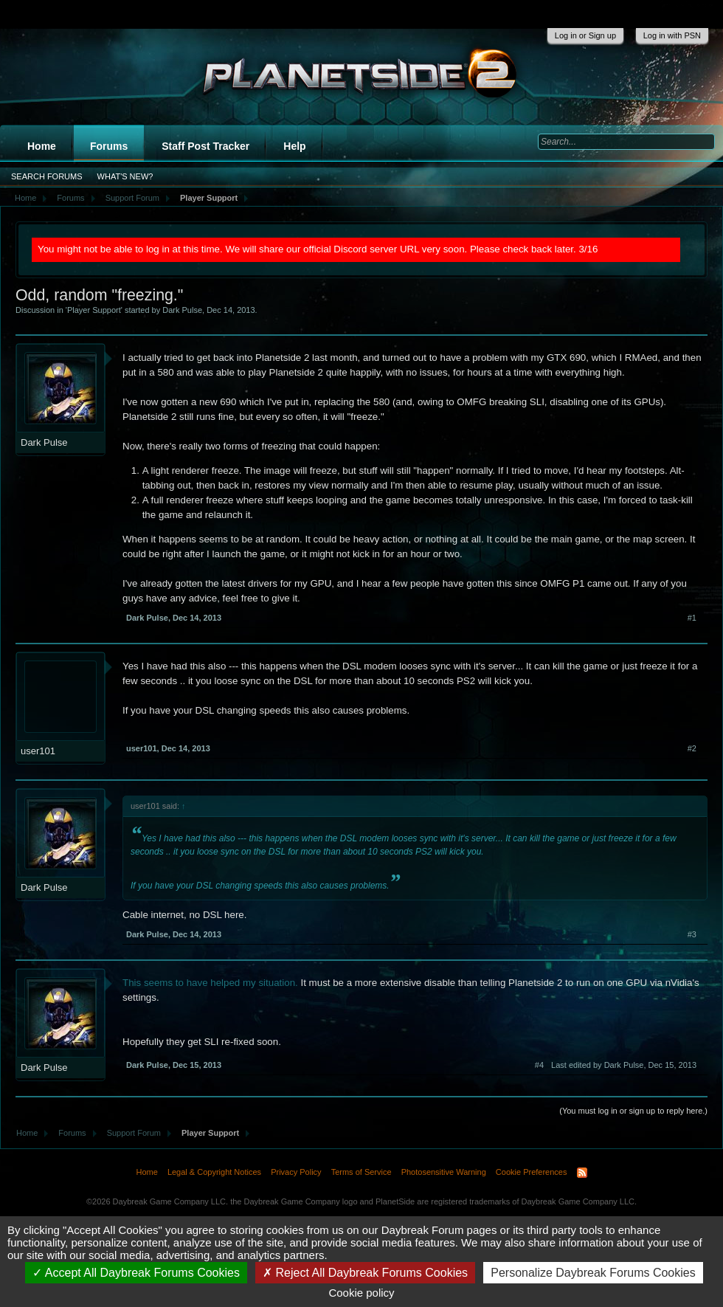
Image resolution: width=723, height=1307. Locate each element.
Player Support (94, 310)
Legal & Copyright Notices (214, 1172)
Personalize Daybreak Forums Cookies (593, 1272)
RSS (582, 1173)
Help (294, 146)
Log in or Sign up (585, 35)
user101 (38, 750)
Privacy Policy (296, 1172)
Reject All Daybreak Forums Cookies (365, 1272)
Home (41, 146)
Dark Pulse (182, 310)
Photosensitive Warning (443, 1172)
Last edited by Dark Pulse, (623, 1065)
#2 (692, 748)
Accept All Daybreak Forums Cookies (136, 1272)
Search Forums (47, 176)
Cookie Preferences (531, 1172)
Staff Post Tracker (205, 146)
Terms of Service (361, 1172)
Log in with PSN (672, 35)
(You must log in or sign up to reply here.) (633, 1110)
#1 (692, 617)
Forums (109, 146)
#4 (539, 1065)
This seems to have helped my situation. (210, 982)
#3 (692, 934)
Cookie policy (361, 1292)
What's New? (125, 176)
